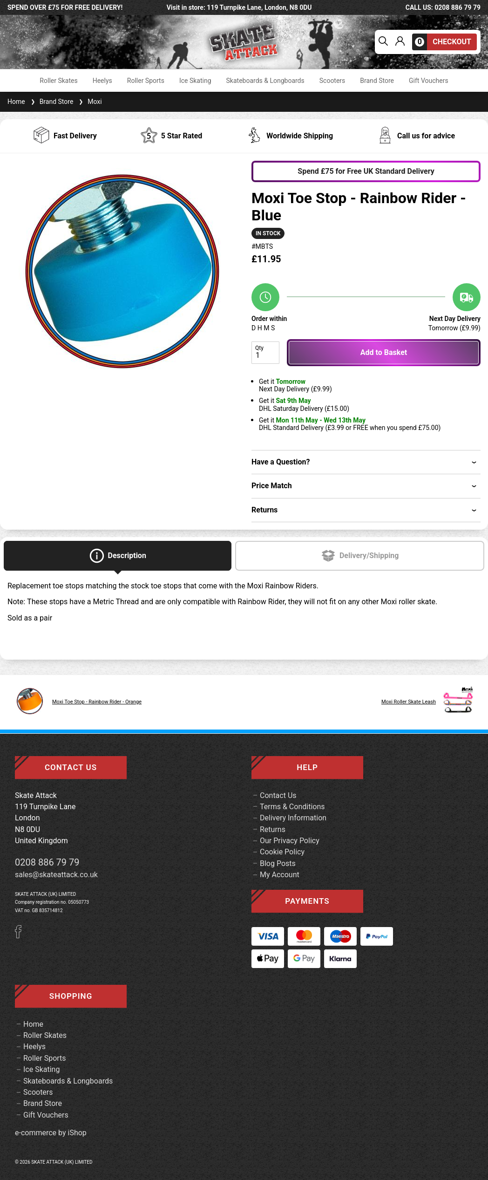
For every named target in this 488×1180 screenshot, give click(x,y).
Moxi (89, 101)
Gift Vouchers (428, 80)
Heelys (102, 80)
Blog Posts (278, 863)
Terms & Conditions (292, 806)
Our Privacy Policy (289, 840)
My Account (279, 874)
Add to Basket (383, 352)
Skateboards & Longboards (265, 80)
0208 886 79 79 (47, 862)
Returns (272, 829)
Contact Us (278, 795)
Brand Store (377, 80)
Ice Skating (195, 80)
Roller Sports (145, 80)
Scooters (332, 80)
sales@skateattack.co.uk (56, 874)
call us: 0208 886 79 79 (443, 7)
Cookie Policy (282, 851)
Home (16, 101)
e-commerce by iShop (51, 1133)
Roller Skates (58, 80)
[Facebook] (21, 935)
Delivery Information (293, 817)
